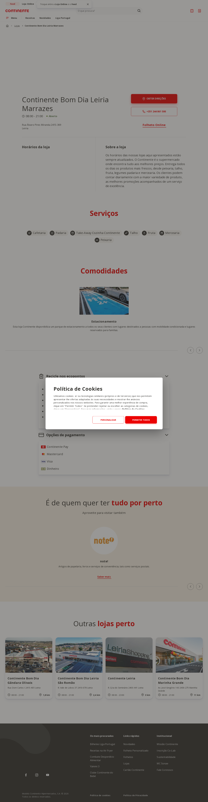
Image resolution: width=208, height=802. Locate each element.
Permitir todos (141, 420)
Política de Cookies (133, 409)
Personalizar (108, 420)
